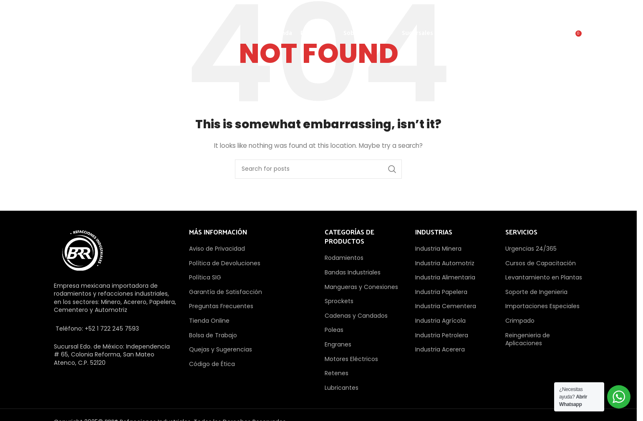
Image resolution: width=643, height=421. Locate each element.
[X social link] (470, 11)
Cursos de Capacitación (540, 263)
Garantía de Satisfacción (225, 292)
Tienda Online (209, 320)
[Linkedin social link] (533, 11)
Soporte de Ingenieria (536, 292)
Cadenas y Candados (356, 315)
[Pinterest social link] (512, 11)
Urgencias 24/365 (531, 248)
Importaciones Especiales (542, 306)
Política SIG (205, 277)
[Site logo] (97, 35)
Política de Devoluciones (224, 263)
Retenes (336, 373)
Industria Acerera (440, 349)
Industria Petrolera (441, 335)
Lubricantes (341, 388)
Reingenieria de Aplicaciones (527, 339)
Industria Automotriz (444, 263)
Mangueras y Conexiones (361, 287)
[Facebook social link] (449, 11)
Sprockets (339, 301)
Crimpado (520, 320)
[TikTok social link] (575, 11)
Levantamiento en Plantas (543, 277)
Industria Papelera (441, 292)
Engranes (338, 344)
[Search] (557, 38)
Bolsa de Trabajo (213, 335)
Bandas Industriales (353, 272)
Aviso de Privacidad (217, 248)
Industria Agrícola (440, 320)
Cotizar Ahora (495, 35)
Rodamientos (344, 258)
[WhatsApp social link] (554, 11)
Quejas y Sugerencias (220, 349)
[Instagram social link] (491, 11)
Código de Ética (212, 364)
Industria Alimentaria (445, 277)
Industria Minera (438, 248)
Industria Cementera (445, 306)
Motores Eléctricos (351, 359)
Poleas (334, 330)
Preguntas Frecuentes (221, 306)
